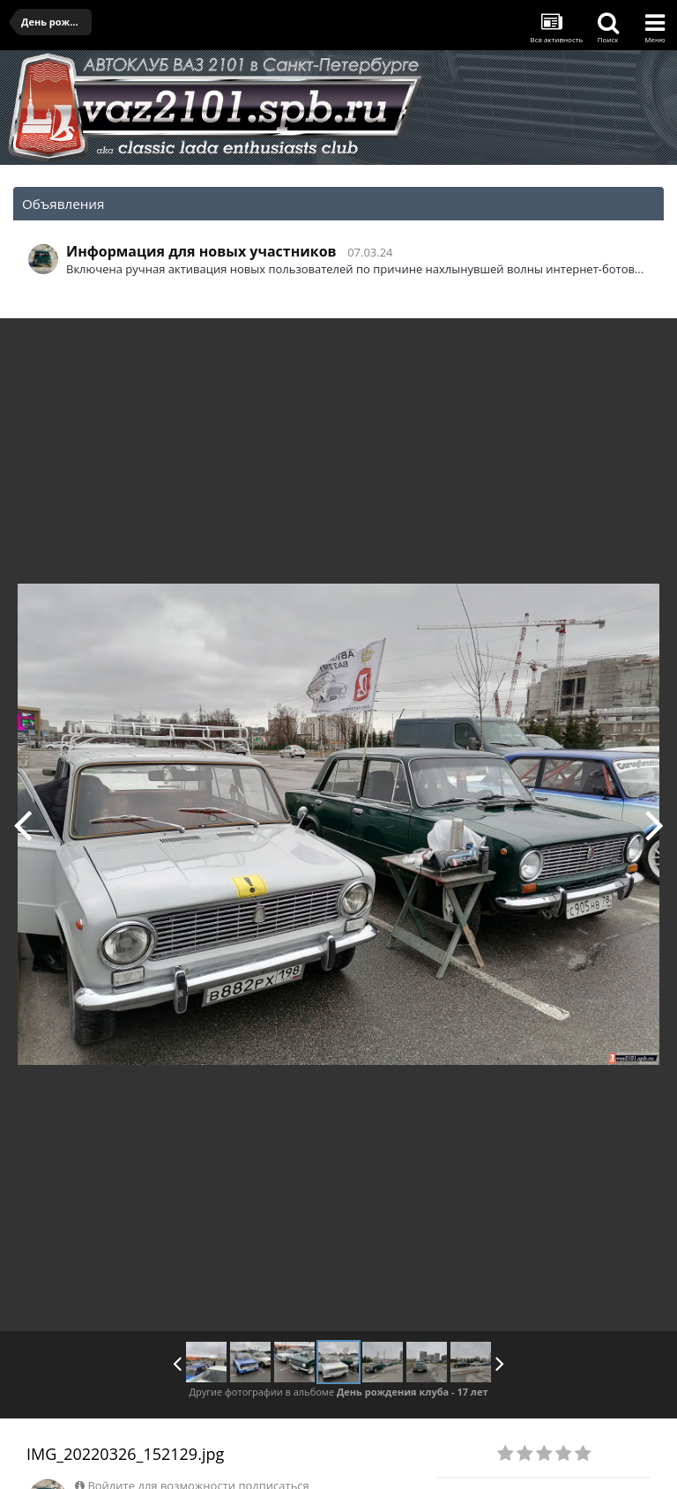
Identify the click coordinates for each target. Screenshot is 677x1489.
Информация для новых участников (201, 251)
